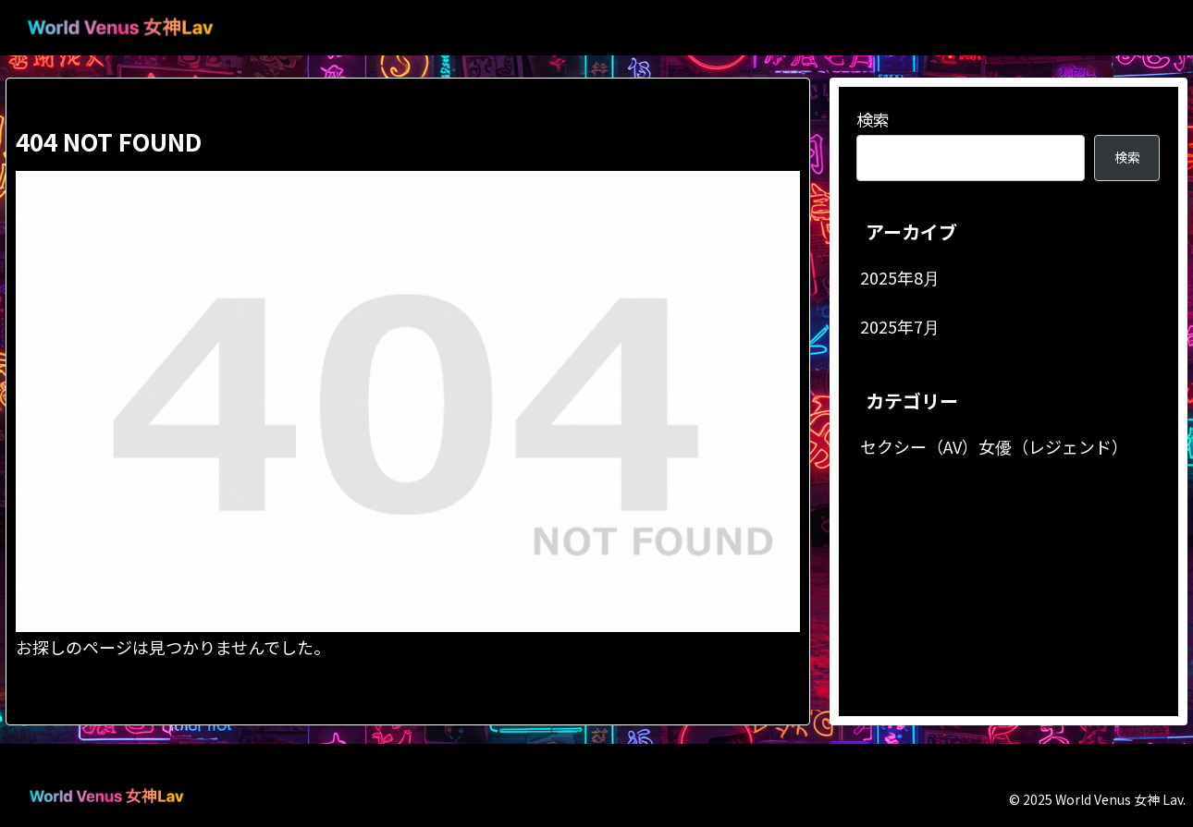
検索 (873, 119)
